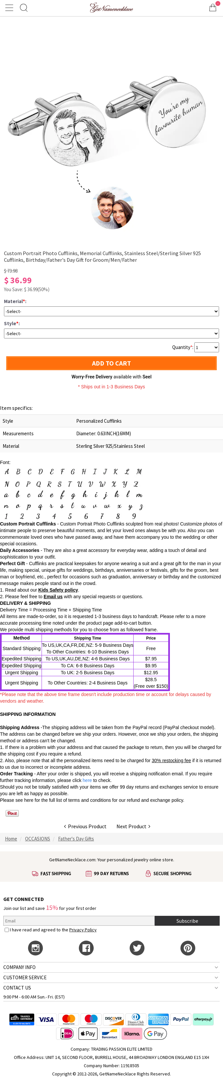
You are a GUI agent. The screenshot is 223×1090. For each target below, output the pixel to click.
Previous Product (85, 826)
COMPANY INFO (19, 967)
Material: (15, 301)
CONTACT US (17, 988)
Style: (12, 323)
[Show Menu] (10, 8)
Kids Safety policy (58, 590)
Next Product (133, 826)
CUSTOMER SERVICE (25, 977)
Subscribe (187, 920)
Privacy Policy (83, 930)
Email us (53, 596)
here (28, 800)
